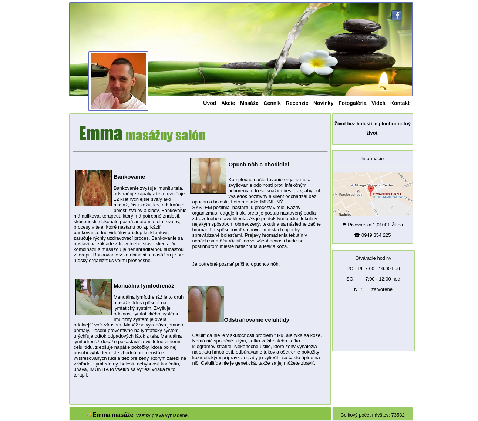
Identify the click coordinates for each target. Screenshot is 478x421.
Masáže (249, 103)
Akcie (228, 103)
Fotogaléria (352, 103)
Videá (378, 103)
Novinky (323, 103)
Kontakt (400, 103)
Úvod (209, 103)
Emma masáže (112, 415)
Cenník (272, 103)
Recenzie (297, 103)
